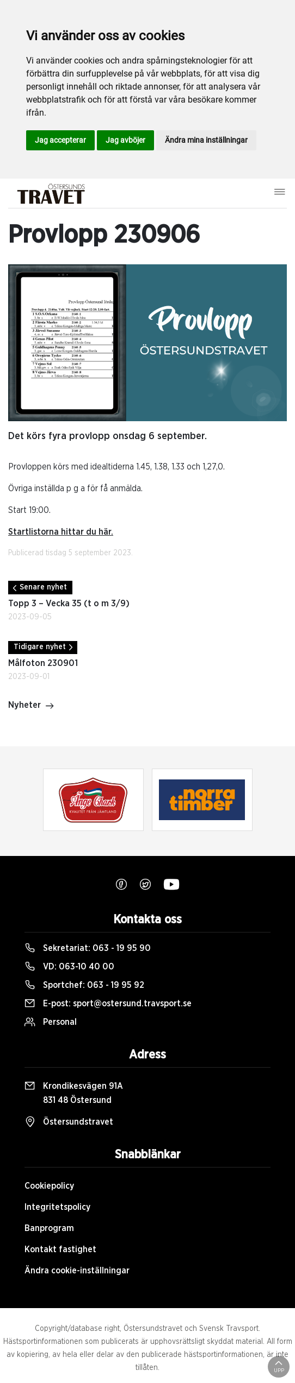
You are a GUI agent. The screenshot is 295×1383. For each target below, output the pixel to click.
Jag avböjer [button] (125, 140)
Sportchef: (84, 985)
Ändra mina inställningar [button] (206, 140)
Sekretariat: (87, 948)
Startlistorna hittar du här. (60, 532)
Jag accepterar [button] (60, 140)
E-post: (108, 1004)
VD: (69, 967)
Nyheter (31, 706)
